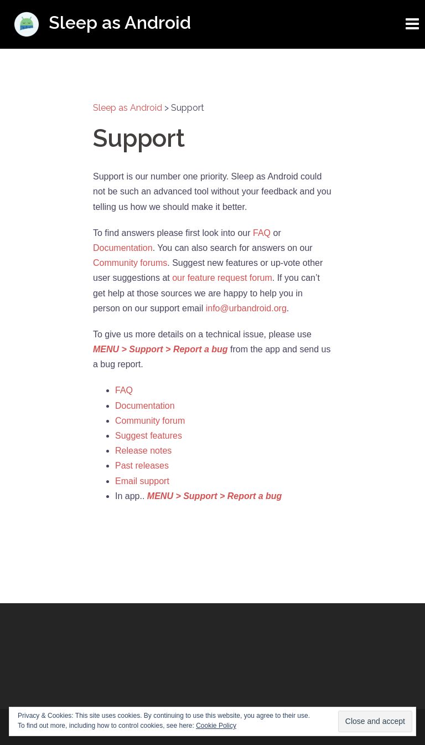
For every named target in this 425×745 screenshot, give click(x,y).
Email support (142, 481)
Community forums (130, 263)
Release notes (143, 450)
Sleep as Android (120, 22)
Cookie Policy (216, 725)
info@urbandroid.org (246, 308)
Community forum (150, 420)
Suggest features (148, 435)
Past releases (142, 465)
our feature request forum (222, 277)
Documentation (123, 248)
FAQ (262, 233)
